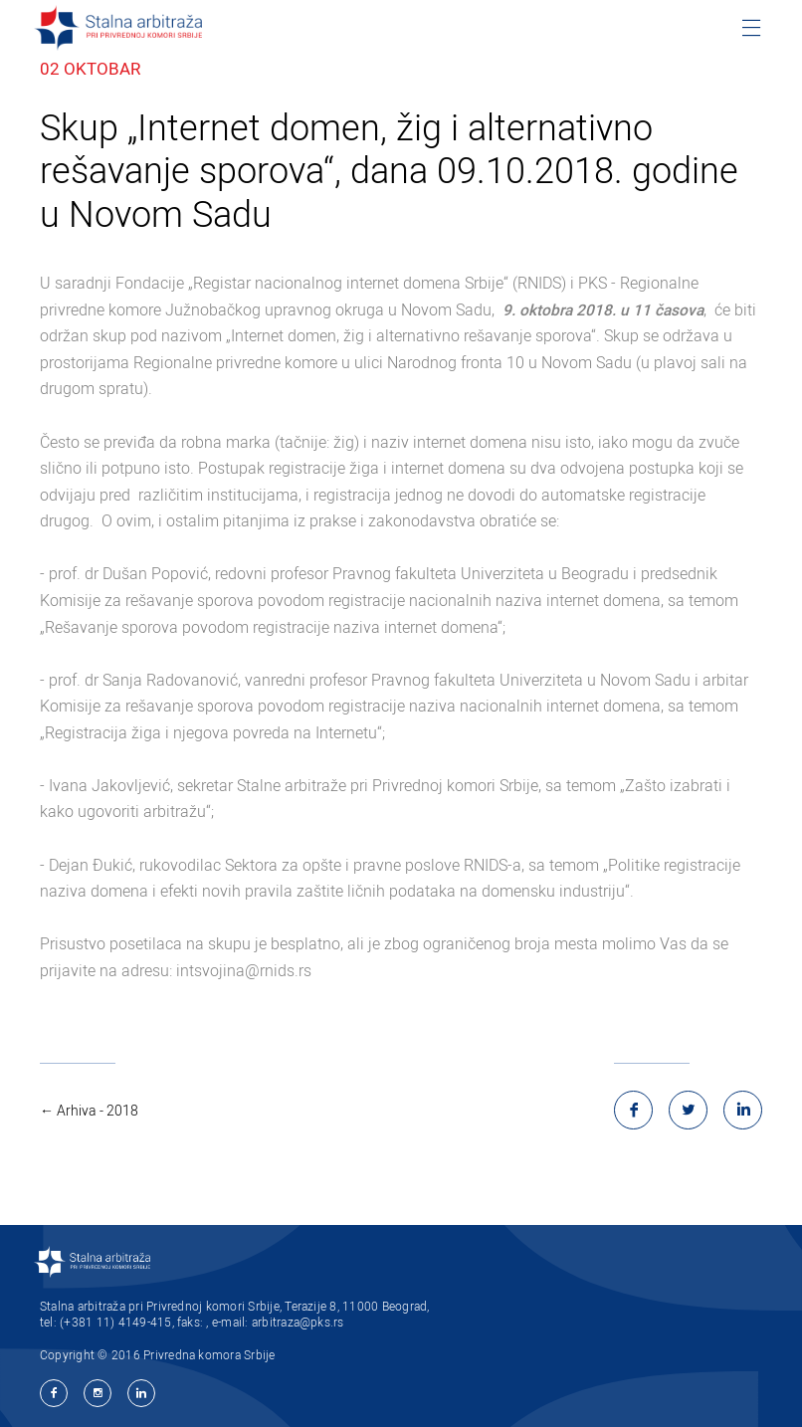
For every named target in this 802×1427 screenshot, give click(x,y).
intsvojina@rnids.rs (243, 970)
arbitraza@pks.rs (298, 1321)
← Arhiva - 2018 (89, 1110)
